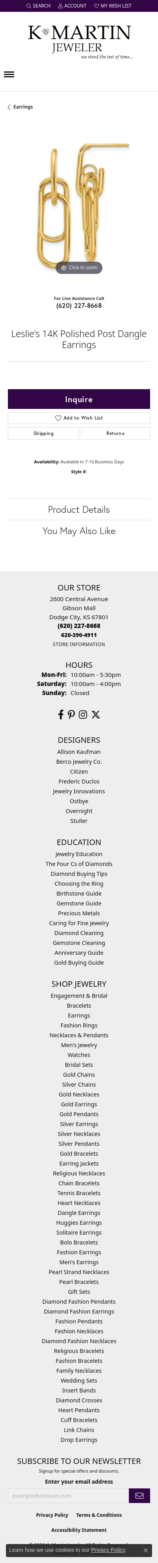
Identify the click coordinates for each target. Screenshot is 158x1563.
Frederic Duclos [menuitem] (78, 781)
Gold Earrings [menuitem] (79, 1104)
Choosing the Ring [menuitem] (79, 883)
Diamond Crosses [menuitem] (79, 1400)
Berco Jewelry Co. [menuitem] (79, 761)
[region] (79, 206)
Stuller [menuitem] (79, 821)
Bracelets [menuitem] (79, 1005)
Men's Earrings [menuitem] (79, 1262)
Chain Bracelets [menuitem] (78, 1183)
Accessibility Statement (78, 1530)
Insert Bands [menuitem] (79, 1390)
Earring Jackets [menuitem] (79, 1163)
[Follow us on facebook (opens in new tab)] (61, 715)
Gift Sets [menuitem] (79, 1291)
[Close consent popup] (145, 1550)
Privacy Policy (52, 1515)
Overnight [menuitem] (78, 811)
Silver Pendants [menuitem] (78, 1143)
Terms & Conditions (99, 1515)
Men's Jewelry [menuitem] (79, 1045)
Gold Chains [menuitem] (79, 1074)
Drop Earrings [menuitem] (79, 1439)
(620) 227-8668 (79, 305)
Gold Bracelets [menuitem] (79, 1153)
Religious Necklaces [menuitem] (79, 1173)
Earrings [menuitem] (79, 1015)
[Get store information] (79, 644)
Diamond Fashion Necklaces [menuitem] (79, 1341)
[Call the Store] (79, 626)
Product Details (79, 509)
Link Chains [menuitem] (79, 1430)
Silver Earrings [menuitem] (79, 1124)
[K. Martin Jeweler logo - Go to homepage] (79, 41)
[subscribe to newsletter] (139, 1495)
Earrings (23, 106)
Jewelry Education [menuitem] (79, 854)
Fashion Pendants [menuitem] (78, 1321)
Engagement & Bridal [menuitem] (78, 995)
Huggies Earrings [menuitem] (79, 1222)
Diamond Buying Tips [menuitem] (78, 873)
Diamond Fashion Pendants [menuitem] (79, 1301)
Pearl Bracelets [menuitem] (79, 1282)
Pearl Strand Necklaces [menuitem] (79, 1272)
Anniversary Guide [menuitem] (78, 952)
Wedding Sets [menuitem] (79, 1380)
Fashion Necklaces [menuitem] (79, 1331)
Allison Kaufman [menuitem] (79, 751)
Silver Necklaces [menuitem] (79, 1134)
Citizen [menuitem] (79, 771)
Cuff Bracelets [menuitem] (79, 1420)
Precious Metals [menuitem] (79, 913)
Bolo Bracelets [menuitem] (79, 1242)
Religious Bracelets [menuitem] (79, 1351)
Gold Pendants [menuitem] (79, 1114)
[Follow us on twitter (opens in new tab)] (95, 715)
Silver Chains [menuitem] (79, 1084)
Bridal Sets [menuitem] (79, 1064)
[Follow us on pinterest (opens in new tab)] (71, 715)
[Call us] (79, 635)
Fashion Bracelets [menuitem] (79, 1360)
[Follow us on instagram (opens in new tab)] (83, 715)
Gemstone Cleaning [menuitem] (79, 942)
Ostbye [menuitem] (79, 801)
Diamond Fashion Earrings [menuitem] (79, 1311)
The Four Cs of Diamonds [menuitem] (79, 864)
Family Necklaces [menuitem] (79, 1370)
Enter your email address (79, 1481)
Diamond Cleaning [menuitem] (79, 933)
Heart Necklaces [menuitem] (79, 1203)
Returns (115, 433)
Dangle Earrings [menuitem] (79, 1212)
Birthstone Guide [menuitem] (79, 893)
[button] (38, 6)
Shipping (43, 433)
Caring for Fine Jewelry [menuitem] (79, 923)
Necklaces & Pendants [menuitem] (79, 1035)
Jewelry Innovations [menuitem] (79, 791)
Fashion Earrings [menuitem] (79, 1252)
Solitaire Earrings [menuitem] (79, 1232)
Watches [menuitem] (79, 1055)
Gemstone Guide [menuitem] (79, 903)
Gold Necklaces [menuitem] (79, 1094)
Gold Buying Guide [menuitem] (79, 962)
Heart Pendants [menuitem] (79, 1410)
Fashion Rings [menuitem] (79, 1025)
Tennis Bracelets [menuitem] (79, 1193)
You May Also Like (79, 530)
